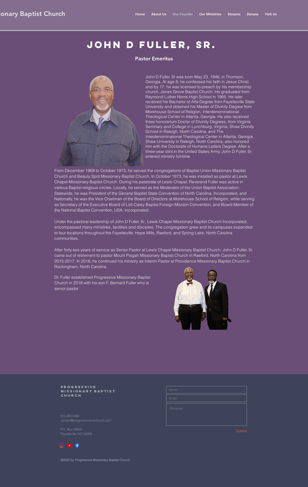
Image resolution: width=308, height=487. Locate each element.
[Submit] (232, 430)
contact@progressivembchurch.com (86, 420)
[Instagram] (62, 445)
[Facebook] (77, 445)
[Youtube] (69, 445)
